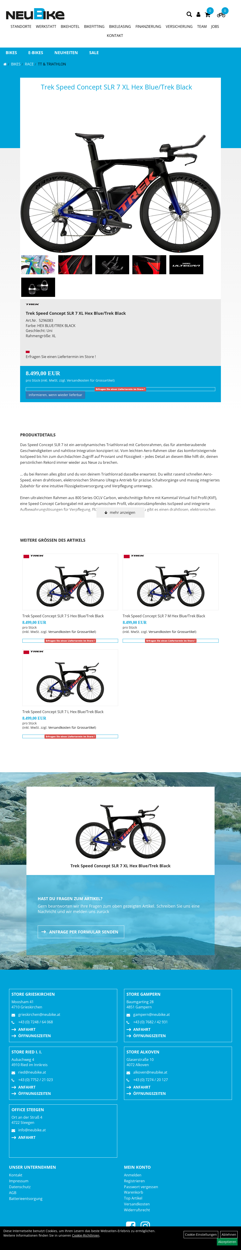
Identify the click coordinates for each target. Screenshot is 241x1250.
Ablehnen (229, 1234)
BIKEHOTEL (70, 26)
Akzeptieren (227, 1242)
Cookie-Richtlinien (85, 1235)
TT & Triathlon (52, 64)
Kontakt (15, 1175)
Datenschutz (20, 1186)
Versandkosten (137, 1204)
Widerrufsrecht (137, 1209)
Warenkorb (133, 1192)
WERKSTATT (46, 26)
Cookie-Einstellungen (201, 1234)
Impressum (18, 1180)
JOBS (215, 26)
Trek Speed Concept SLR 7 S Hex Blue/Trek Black (63, 615)
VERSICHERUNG (179, 26)
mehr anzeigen (122, 512)
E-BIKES (35, 52)
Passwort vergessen (141, 1186)
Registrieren (134, 1180)
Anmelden (132, 1175)
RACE (29, 64)
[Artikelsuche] (189, 14)
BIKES (11, 52)
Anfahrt (26, 1029)
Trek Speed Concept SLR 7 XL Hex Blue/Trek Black (116, 86)
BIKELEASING (120, 26)
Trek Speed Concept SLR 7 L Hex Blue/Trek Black (62, 711)
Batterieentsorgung (25, 1198)
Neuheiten (66, 52)
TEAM (202, 26)
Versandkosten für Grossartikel (90, 380)
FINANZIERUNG (148, 26)
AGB (12, 1192)
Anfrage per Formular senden (83, 932)
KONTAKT (115, 35)
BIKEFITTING (94, 26)
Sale (94, 52)
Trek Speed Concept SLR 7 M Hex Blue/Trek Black (164, 615)
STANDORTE (21, 26)
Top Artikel (133, 1198)
